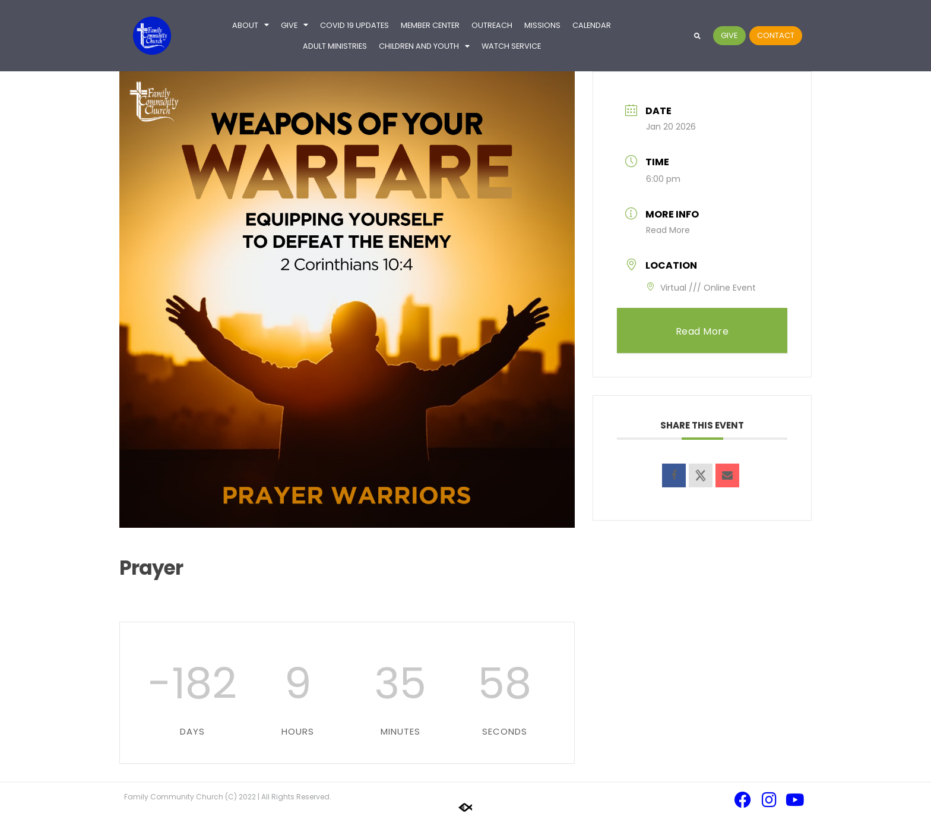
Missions (542, 25)
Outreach (491, 25)
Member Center (430, 25)
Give (294, 25)
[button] (697, 36)
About (250, 25)
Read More (668, 230)
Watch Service (511, 46)
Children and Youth (424, 46)
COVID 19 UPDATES (354, 25)
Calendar (591, 25)
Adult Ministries (335, 46)
